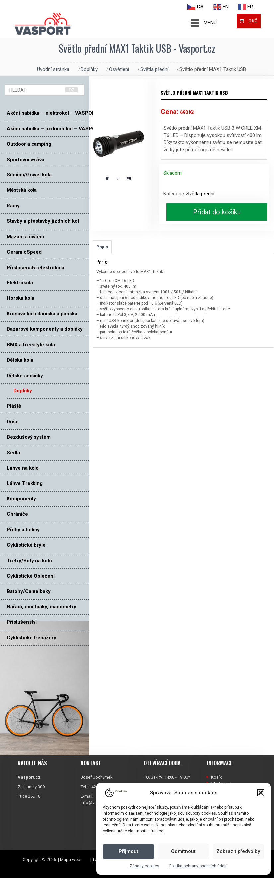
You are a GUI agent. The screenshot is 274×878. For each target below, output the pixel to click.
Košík (216, 777)
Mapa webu (71, 859)
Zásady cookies (144, 866)
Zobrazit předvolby (238, 851)
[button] (260, 792)
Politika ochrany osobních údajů (198, 866)
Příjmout (128, 851)
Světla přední (154, 69)
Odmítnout (183, 851)
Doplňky (89, 69)
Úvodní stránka (53, 69)
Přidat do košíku (216, 212)
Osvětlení (119, 69)
